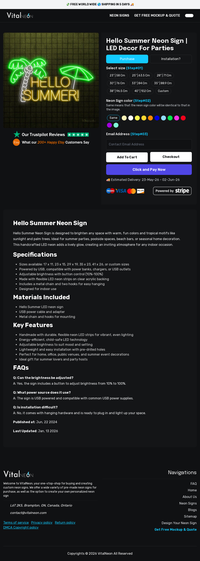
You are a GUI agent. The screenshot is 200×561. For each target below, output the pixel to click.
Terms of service (16, 523)
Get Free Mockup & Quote (176, 530)
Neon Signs (188, 503)
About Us (190, 497)
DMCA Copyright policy (21, 527)
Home (192, 490)
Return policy (65, 523)
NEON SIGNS (119, 15)
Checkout (171, 157)
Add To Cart (127, 157)
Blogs (192, 510)
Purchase (127, 59)
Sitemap (190, 516)
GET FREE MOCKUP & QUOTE (157, 15)
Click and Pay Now (149, 169)
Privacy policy (41, 523)
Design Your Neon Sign (179, 523)
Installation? (171, 59)
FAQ (194, 484)
